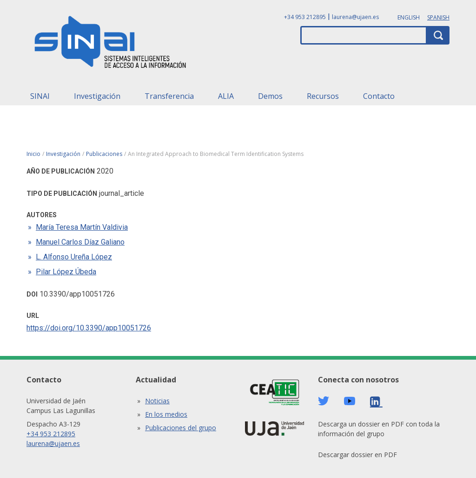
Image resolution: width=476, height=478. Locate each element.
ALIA (226, 96)
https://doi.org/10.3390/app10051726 (88, 327)
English (408, 17)
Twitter (323, 401)
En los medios (166, 414)
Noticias (157, 400)
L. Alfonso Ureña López (74, 256)
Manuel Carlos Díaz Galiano (80, 242)
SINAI (40, 96)
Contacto (379, 96)
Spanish (438, 17)
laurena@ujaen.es (355, 17)
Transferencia (169, 96)
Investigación (97, 96)
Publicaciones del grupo (180, 427)
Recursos (323, 96)
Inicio (33, 154)
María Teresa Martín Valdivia (82, 227)
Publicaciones (104, 154)
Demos (270, 96)
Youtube (349, 401)
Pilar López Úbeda (66, 271)
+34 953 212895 (305, 17)
